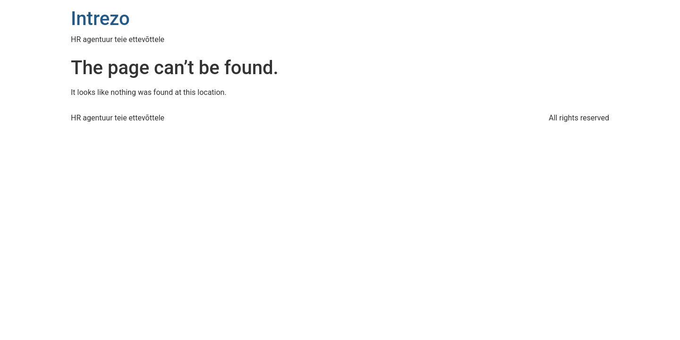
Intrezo (100, 19)
